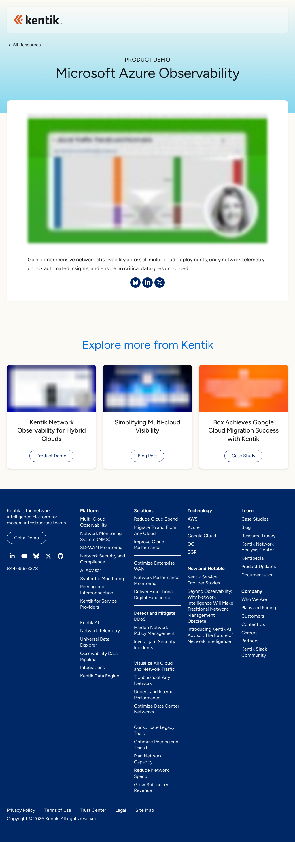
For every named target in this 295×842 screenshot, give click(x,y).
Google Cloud (202, 535)
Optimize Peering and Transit (156, 744)
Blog (246, 527)
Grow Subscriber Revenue (151, 787)
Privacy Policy (21, 810)
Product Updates (258, 566)
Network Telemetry (100, 630)
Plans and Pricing (258, 607)
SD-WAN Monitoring (101, 547)
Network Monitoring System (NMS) (101, 536)
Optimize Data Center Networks (156, 709)
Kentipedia (252, 558)
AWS (193, 519)
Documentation (257, 575)
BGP (192, 552)
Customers (252, 616)
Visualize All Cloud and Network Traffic (154, 666)
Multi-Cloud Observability (93, 522)
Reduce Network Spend (151, 773)
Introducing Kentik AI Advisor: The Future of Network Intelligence (210, 635)
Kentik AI (89, 622)
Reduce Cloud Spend (156, 519)
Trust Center (93, 810)
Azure (194, 527)
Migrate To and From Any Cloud (155, 530)
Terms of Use (57, 810)
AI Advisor (90, 570)
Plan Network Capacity (148, 759)
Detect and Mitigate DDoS (154, 616)
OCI (192, 544)
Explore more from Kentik (147, 345)
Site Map (144, 810)
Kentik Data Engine (99, 676)
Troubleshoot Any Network (152, 680)
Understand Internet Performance (154, 694)
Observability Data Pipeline (99, 656)
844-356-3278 (22, 568)
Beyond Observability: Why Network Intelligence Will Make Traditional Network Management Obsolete (210, 606)
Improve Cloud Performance (149, 544)
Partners (249, 640)
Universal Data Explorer (94, 642)
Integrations (92, 667)
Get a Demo (26, 537)
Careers (249, 632)
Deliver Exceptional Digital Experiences (154, 594)
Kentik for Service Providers (98, 604)
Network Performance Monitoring (156, 580)
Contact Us (253, 624)
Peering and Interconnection (96, 589)
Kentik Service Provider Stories (204, 580)
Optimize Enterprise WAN (154, 566)
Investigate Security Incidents (154, 644)
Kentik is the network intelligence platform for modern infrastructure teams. (37, 516)
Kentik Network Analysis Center (257, 547)
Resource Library (258, 535)
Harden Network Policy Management (154, 630)
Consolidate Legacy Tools (154, 730)
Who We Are (254, 599)
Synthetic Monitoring (102, 578)
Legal (120, 810)
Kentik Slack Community (254, 652)
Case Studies (254, 519)
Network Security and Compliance (102, 559)
